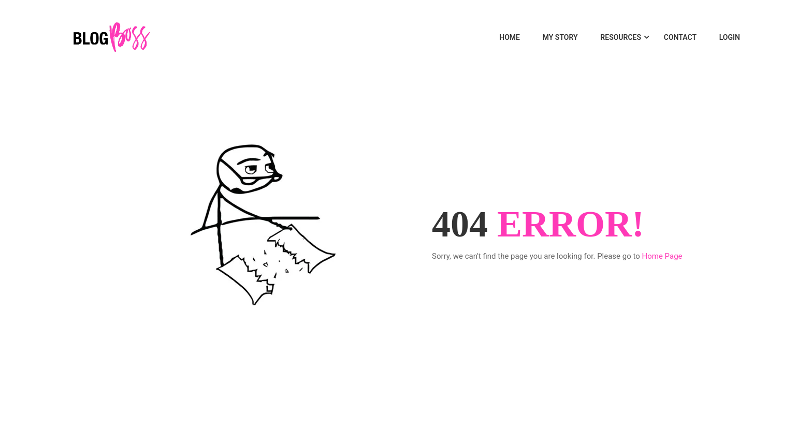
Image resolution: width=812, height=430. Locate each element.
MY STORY (560, 37)
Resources (620, 37)
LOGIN (729, 37)
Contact (680, 37)
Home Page (662, 256)
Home (509, 37)
